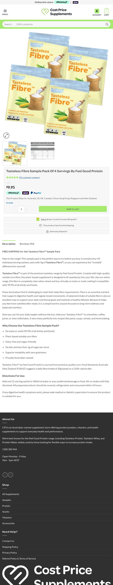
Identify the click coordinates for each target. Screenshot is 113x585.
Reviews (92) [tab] (27, 243)
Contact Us (8, 540)
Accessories (8, 523)
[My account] (97, 11)
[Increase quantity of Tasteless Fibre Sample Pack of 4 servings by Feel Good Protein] (26, 209)
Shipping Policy (10, 546)
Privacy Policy (9, 552)
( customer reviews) (29, 177)
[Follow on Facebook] (5, 474)
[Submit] (107, 24)
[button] (5, 12)
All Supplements (10, 494)
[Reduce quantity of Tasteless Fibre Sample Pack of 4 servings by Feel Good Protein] (16, 209)
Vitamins (7, 517)
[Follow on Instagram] (10, 474)
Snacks (5, 511)
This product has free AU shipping (56, 225)
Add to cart (73, 208)
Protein (6, 505)
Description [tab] (9, 243)
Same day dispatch (56, 231)
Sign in (44, 219)
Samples (6, 499)
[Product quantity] (21, 209)
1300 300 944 (9, 449)
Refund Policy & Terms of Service (19, 558)
